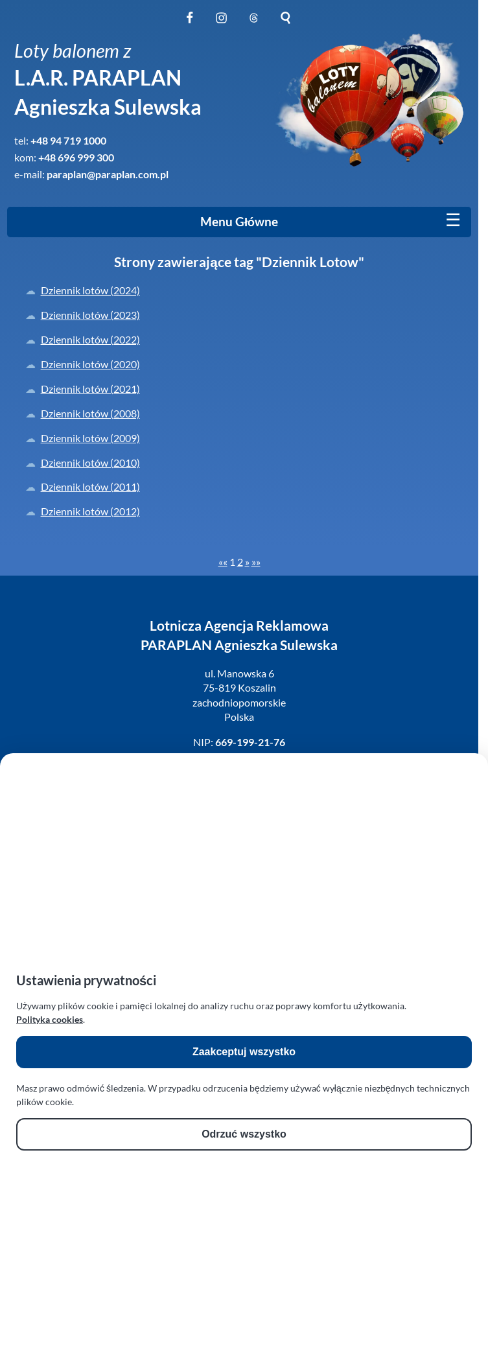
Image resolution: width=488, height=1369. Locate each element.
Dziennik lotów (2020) (90, 364)
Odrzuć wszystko (244, 1134)
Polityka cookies (49, 1019)
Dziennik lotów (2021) (90, 388)
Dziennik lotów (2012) (90, 511)
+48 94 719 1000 (68, 140)
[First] (222, 562)
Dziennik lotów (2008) (90, 413)
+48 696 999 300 (76, 157)
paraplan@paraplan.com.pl (107, 174)
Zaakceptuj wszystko (244, 1051)
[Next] (247, 562)
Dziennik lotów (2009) (90, 438)
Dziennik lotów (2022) (90, 339)
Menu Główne (239, 222)
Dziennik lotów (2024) (90, 290)
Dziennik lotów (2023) (90, 315)
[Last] (256, 562)
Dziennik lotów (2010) (90, 462)
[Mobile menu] (453, 220)
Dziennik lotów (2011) (90, 486)
